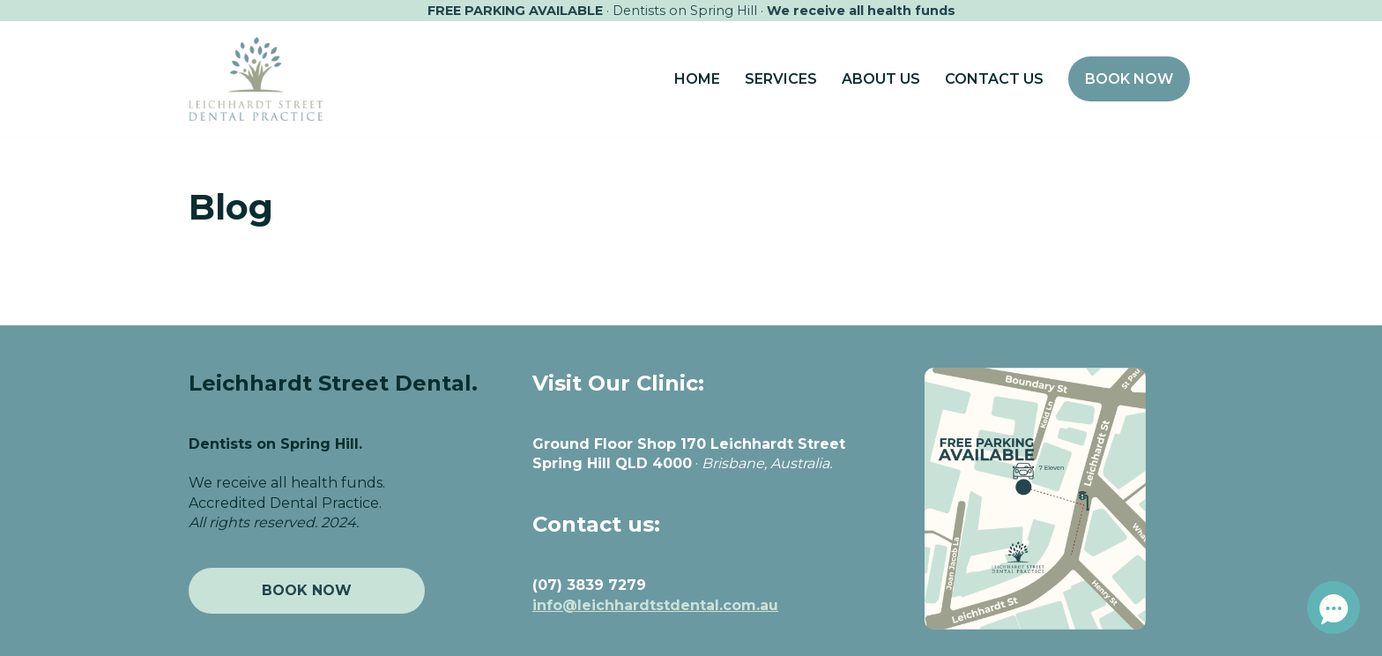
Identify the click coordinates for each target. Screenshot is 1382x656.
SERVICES (781, 79)
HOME (697, 79)
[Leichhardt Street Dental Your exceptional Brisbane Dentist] (256, 78)
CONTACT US (994, 79)
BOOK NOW (1129, 79)
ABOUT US (881, 79)
